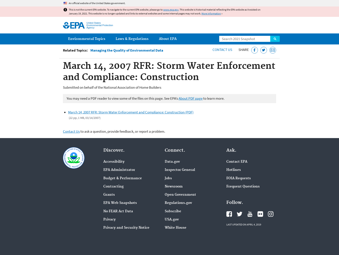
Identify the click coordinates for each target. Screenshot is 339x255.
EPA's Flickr (260, 214)
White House (175, 228)
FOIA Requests (238, 178)
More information (211, 13)
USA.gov (172, 220)
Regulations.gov (178, 203)
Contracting (113, 187)
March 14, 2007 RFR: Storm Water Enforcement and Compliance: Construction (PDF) (130, 112)
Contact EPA (236, 162)
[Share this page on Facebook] (254, 50)
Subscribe (173, 211)
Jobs (168, 178)
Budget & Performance (122, 178)
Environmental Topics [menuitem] (86, 39)
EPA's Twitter (239, 214)
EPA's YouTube (250, 214)
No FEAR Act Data (118, 211)
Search (275, 39)
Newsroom (174, 187)
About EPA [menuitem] (168, 39)
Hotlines (233, 170)
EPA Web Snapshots (120, 203)
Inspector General (180, 170)
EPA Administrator (119, 170)
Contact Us (222, 49)
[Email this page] (272, 50)
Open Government (180, 195)
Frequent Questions (243, 187)
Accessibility (114, 162)
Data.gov (172, 162)
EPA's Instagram (270, 214)
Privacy (109, 220)
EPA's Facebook (229, 214)
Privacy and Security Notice (126, 228)
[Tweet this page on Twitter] (263, 50)
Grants (109, 195)
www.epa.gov (171, 9)
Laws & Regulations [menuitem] (132, 39)
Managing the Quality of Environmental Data (126, 50)
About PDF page (191, 98)
